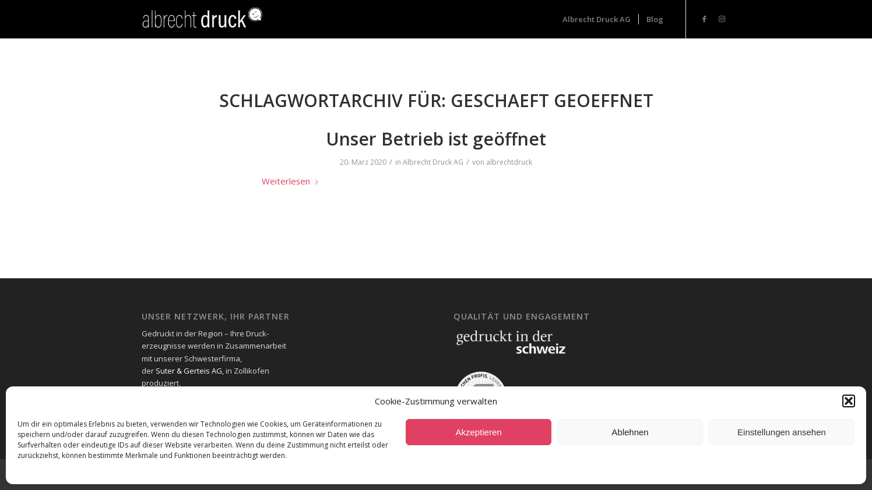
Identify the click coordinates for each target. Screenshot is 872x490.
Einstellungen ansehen (781, 432)
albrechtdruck (509, 162)
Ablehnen (629, 432)
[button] (849, 401)
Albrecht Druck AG (433, 162)
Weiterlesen (290, 181)
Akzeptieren (478, 432)
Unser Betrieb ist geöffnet (436, 139)
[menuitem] (596, 19)
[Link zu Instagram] (721, 18)
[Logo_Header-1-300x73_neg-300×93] (204, 19)
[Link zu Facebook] (704, 18)
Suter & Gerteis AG (189, 370)
